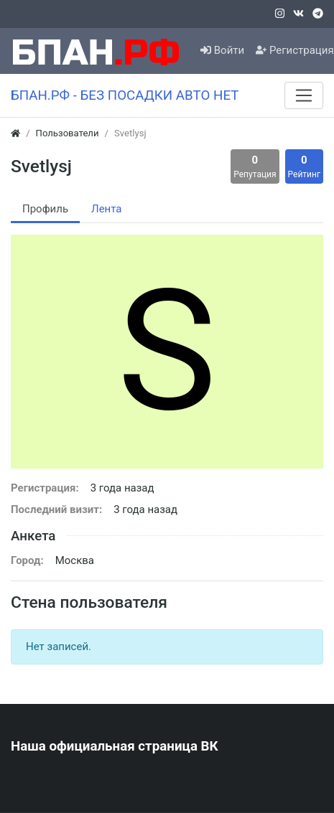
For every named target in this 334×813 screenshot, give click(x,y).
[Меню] (303, 95)
